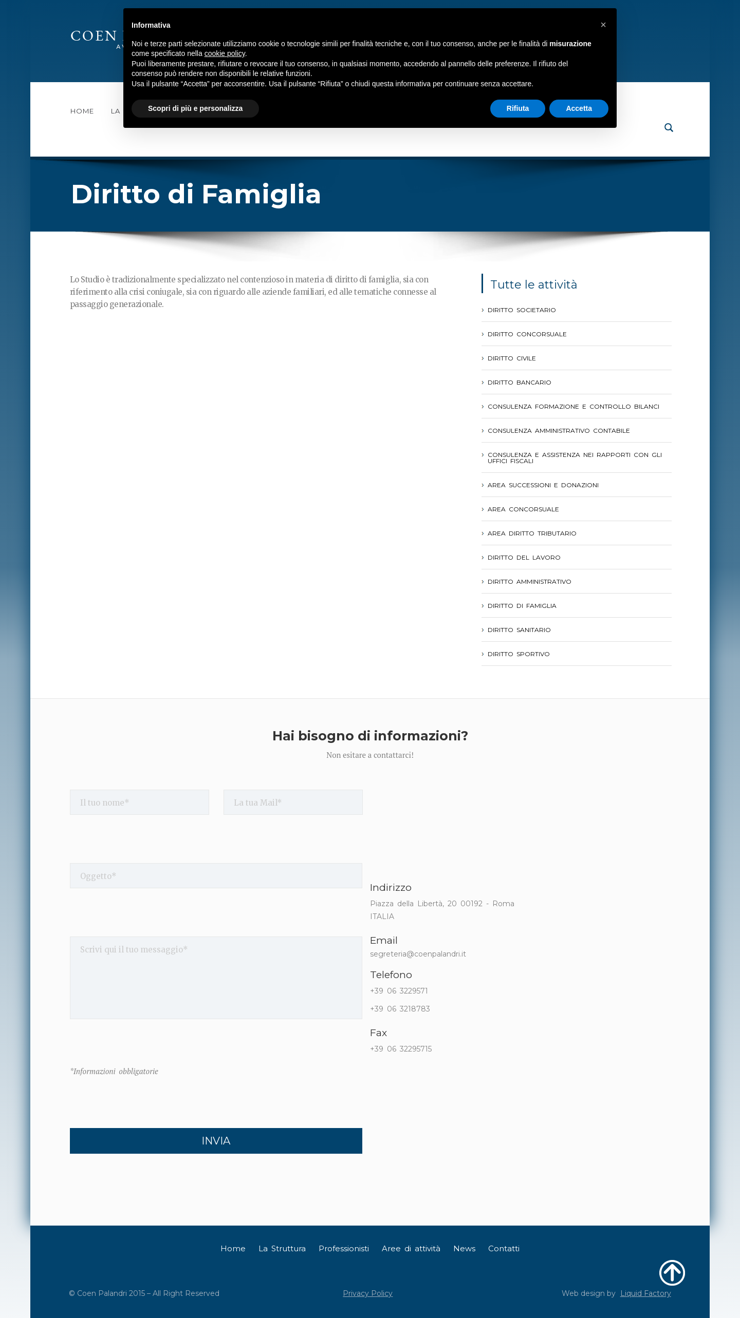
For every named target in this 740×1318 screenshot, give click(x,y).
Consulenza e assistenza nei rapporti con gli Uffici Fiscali (575, 458)
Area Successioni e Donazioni (543, 485)
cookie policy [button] (225, 53)
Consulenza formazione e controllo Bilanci (573, 407)
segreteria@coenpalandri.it (418, 954)
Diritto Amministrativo (529, 582)
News (464, 1248)
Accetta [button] (579, 108)
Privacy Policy (368, 1293)
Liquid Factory (645, 1293)
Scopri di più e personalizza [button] (195, 108)
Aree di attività (411, 1248)
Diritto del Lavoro (524, 558)
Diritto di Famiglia (522, 606)
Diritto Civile (512, 358)
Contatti (504, 1248)
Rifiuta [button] (518, 108)
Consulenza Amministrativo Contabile (559, 431)
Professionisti (344, 1248)
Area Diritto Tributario (532, 533)
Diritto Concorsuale (527, 334)
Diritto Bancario (519, 382)
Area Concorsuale (523, 509)
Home (82, 111)
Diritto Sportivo (519, 654)
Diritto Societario (522, 310)
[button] (603, 24)
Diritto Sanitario (519, 630)
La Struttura (282, 1248)
